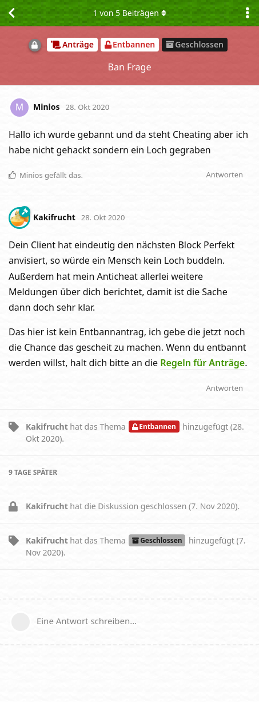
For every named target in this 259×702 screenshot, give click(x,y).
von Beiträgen (129, 12)
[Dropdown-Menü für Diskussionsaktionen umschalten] (247, 13)
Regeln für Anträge (202, 362)
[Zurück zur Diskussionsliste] (11, 13)
